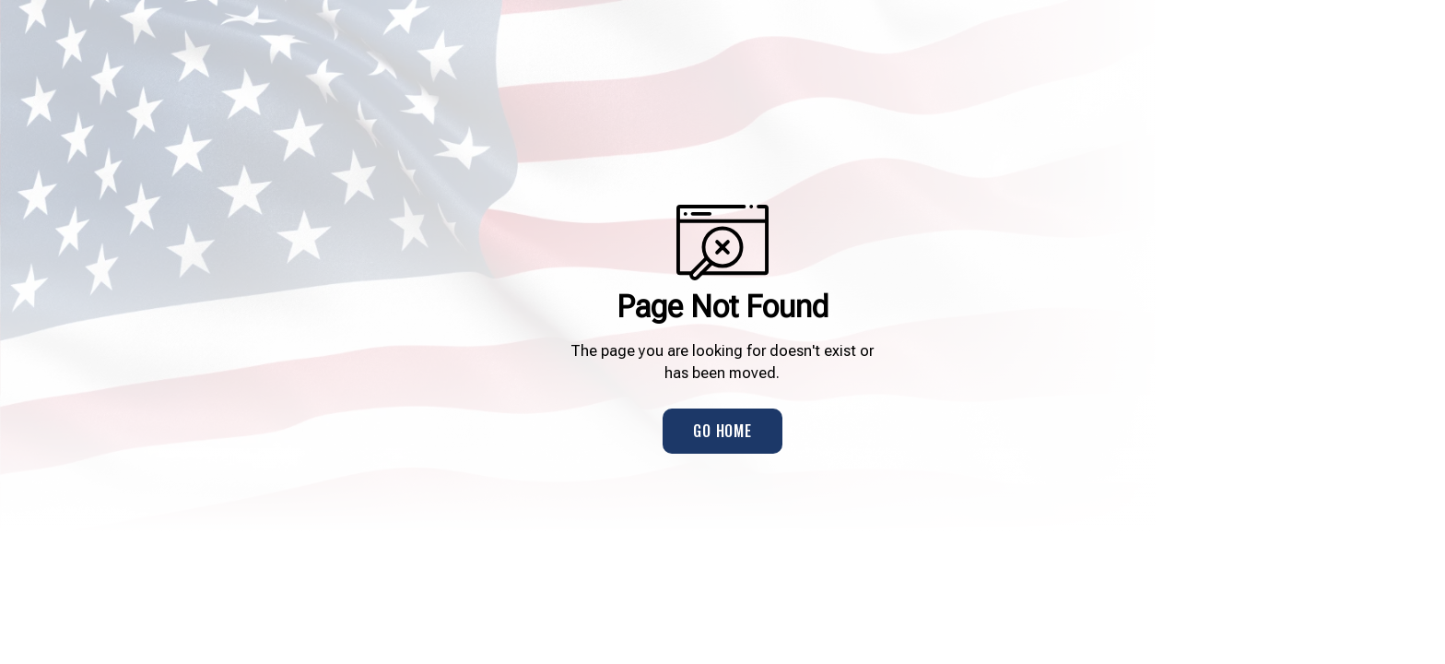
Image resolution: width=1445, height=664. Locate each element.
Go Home (722, 430)
